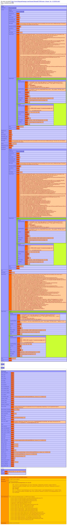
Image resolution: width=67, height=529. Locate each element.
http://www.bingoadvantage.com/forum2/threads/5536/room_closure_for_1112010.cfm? (35, 1)
